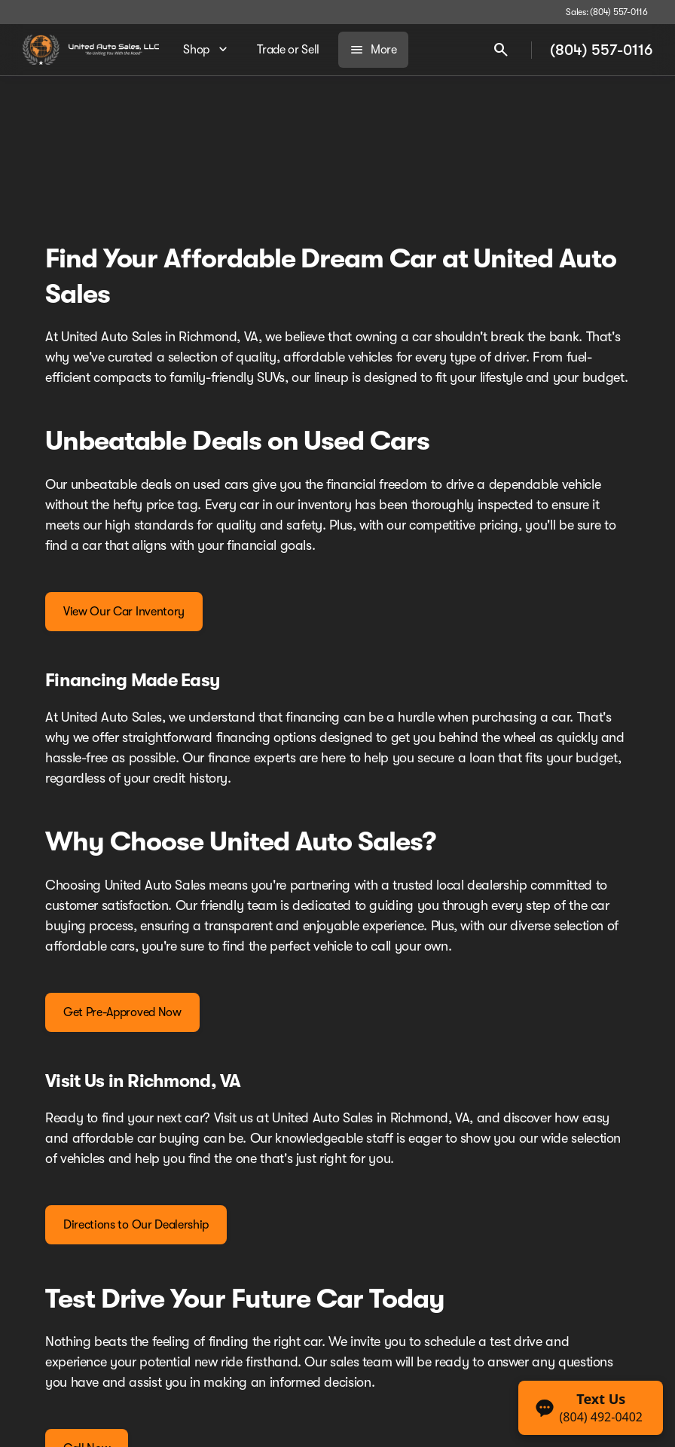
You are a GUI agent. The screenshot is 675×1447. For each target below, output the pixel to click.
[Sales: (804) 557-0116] (607, 12)
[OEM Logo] (41, 50)
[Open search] (501, 50)
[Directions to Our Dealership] (136, 1224)
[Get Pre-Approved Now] (122, 1012)
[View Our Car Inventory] (124, 611)
